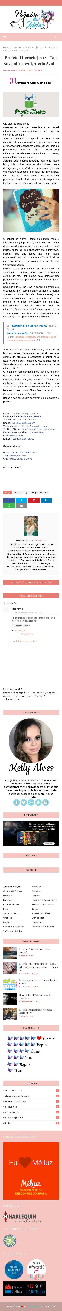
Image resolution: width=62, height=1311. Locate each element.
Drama (35, 895)
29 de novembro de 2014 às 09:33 (27, 612)
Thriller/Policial (11, 913)
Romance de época (43, 926)
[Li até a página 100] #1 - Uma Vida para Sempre (38, 982)
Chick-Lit (7, 917)
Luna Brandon (12, 70)
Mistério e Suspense (43, 904)
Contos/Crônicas (12, 891)
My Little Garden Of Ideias (24, 452)
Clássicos (37, 891)
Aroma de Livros (18, 455)
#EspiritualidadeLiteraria (31, 1096)
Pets (5, 909)
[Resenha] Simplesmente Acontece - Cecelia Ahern (36, 1011)
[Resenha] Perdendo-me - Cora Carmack (34, 950)
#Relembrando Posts (31, 1101)
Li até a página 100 (31, 1117)
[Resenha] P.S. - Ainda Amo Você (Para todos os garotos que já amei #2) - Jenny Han (38, 966)
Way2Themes (33, 1306)
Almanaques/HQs (13, 886)
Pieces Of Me (17, 435)
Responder (17, 626)
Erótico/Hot (38, 917)
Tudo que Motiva (29, 413)
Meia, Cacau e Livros (21, 458)
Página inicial (10, 47)
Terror (35, 909)
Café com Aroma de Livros (33, 426)
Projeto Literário (26, 47)
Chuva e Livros (35, 432)
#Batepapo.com (31, 1090)
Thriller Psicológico (42, 913)
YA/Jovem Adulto (12, 931)
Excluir (27, 626)
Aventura (37, 886)
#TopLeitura (31, 1106)
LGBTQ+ (7, 922)
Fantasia (7, 900)
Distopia (7, 895)
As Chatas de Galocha (23, 423)
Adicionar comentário (25, 641)
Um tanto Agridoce (27, 419)
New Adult (37, 922)
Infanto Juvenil (11, 904)
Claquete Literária (31, 416)
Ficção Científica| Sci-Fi (44, 900)
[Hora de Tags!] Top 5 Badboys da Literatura (35, 996)
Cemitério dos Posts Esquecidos (38, 429)
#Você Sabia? (31, 1112)
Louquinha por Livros (23, 438)
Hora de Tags (21, 492)
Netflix (31, 1123)
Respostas (19, 630)
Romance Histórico (13, 926)
